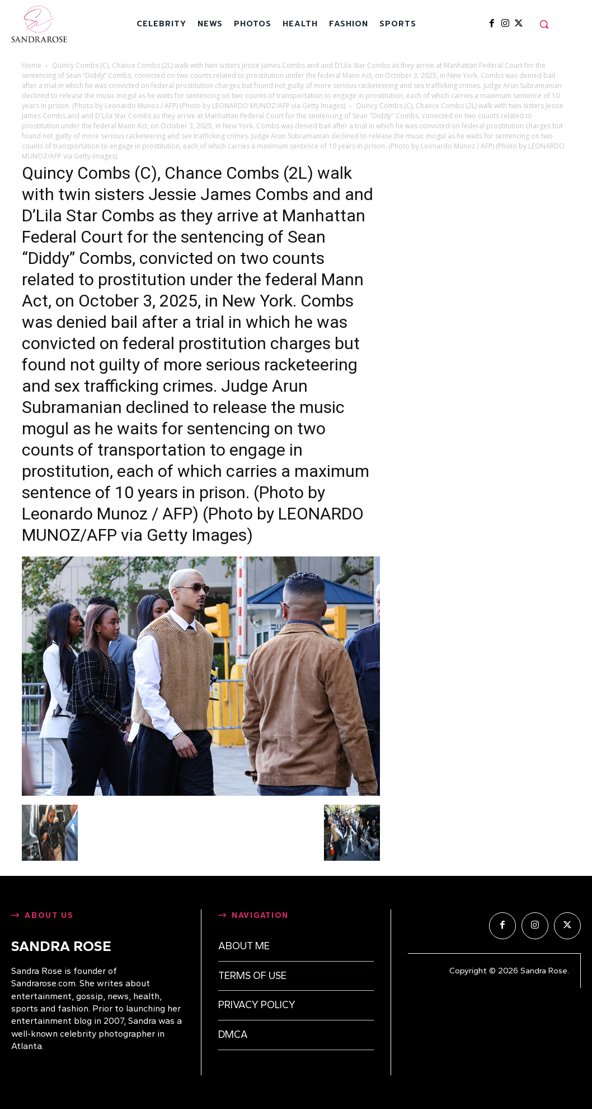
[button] (544, 24)
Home (31, 65)
